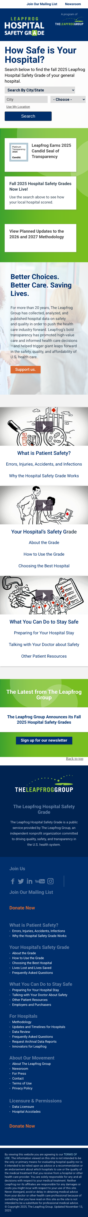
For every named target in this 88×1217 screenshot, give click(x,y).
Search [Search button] (28, 116)
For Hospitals (23, 1016)
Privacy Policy (22, 1088)
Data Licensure (23, 1107)
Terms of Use (22, 1083)
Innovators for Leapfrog (29, 1047)
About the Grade (44, 542)
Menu (81, 34)
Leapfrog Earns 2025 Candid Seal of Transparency (51, 151)
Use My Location (18, 107)
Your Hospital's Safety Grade (39, 947)
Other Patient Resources (44, 656)
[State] (68, 99)
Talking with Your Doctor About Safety (39, 995)
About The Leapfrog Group (31, 1064)
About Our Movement (31, 1058)
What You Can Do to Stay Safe (44, 622)
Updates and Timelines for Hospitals (38, 1027)
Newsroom (73, 4)
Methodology (21, 1022)
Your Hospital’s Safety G (39, 532)
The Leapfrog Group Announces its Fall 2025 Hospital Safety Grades (44, 720)
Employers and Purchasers (31, 1005)
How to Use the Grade (44, 554)
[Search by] (40, 90)
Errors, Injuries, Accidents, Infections (38, 931)
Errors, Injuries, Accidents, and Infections (44, 464)
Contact (18, 1078)
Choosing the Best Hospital (44, 566)
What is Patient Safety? (44, 453)
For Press (19, 1074)
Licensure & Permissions (35, 1101)
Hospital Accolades (26, 1112)
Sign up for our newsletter (44, 740)
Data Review (21, 1032)
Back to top (74, 759)
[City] (26, 99)
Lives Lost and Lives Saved (31, 968)
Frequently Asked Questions (32, 973)
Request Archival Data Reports (34, 1042)
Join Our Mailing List (42, 4)
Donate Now (22, 908)
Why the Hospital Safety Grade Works (44, 475)
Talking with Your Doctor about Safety (44, 644)
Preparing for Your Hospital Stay (44, 633)
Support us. (25, 369)
